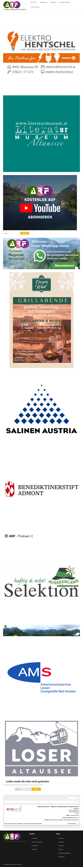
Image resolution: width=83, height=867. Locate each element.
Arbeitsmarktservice (37, 842)
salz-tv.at (61, 838)
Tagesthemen (43, 2)
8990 (77, 811)
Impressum (62, 856)
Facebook (61, 842)
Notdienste (35, 845)
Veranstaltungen (35, 7)
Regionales (53, 2)
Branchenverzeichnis (65, 2)
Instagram (61, 845)
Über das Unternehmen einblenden (14, 823)
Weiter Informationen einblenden (33, 823)
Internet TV (34, 2)
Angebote (34, 838)
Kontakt (61, 849)
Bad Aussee (73, 811)
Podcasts (34, 849)
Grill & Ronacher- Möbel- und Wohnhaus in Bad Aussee (64, 820)
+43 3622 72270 (74, 815)
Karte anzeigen (72, 823)
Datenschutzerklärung (64, 853)
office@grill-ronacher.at (72, 817)
